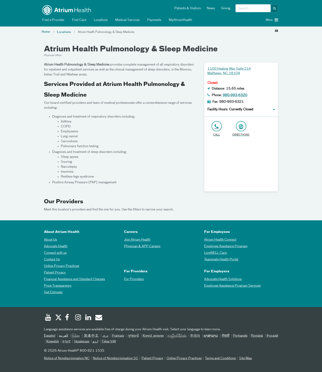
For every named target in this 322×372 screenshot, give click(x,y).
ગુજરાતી (133, 335)
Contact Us (52, 259)
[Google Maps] (241, 165)
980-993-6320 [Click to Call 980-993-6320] (235, 95)
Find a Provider (52, 20)
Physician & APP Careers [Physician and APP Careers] (142, 246)
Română (257, 335)
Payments (153, 20)
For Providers (134, 279)
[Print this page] (276, 31)
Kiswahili (52, 341)
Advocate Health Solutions (223, 279)
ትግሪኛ (66, 341)
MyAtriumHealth (179, 20)
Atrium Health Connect (220, 239)
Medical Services (127, 20)
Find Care (78, 20)
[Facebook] (68, 318)
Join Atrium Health (137, 239)
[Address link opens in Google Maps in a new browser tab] (241, 129)
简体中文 (91, 335)
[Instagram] (78, 318)
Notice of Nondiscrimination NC (67, 358)
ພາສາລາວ (211, 335)
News (211, 8)
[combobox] (253, 8)
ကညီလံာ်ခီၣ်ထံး (176, 335)
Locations (100, 20)
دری (105, 335)
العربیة (63, 335)
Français (118, 335)
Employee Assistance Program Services (232, 286)
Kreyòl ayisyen (153, 335)
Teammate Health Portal (221, 259)
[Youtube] (48, 318)
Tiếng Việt (108, 341)
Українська (81, 341)
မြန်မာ (76, 335)
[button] (274, 8)
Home (46, 31)
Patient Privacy (55, 272)
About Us (50, 239)
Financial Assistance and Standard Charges (74, 279)
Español (49, 335)
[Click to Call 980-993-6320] (216, 129)
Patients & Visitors (187, 8)
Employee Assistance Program (225, 246)
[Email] (98, 318)
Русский (272, 335)
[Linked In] (88, 318)
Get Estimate (53, 292)
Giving (225, 8)
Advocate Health (55, 246)
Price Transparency (57, 286)
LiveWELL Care (215, 253)
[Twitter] (58, 318)
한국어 (195, 335)
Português (240, 335)
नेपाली (225, 335)
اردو (95, 341)
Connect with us (55, 253)
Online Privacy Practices (61, 266)
